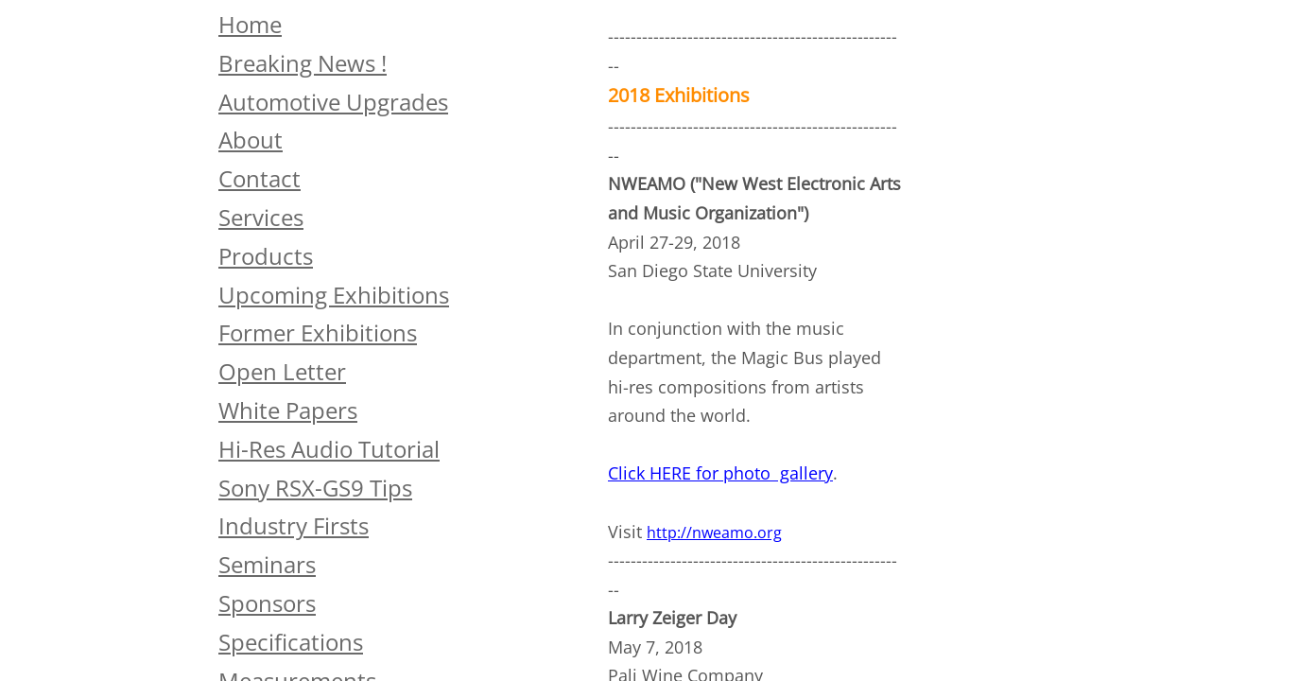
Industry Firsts (293, 525)
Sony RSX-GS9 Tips (315, 487)
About (250, 139)
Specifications (290, 641)
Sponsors (267, 603)
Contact (259, 178)
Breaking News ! (302, 63)
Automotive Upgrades (333, 101)
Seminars (267, 564)
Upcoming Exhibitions (333, 294)
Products (265, 255)
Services (260, 217)
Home (250, 24)
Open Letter (282, 371)
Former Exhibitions (317, 332)
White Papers (287, 410)
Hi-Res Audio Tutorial (329, 448)
